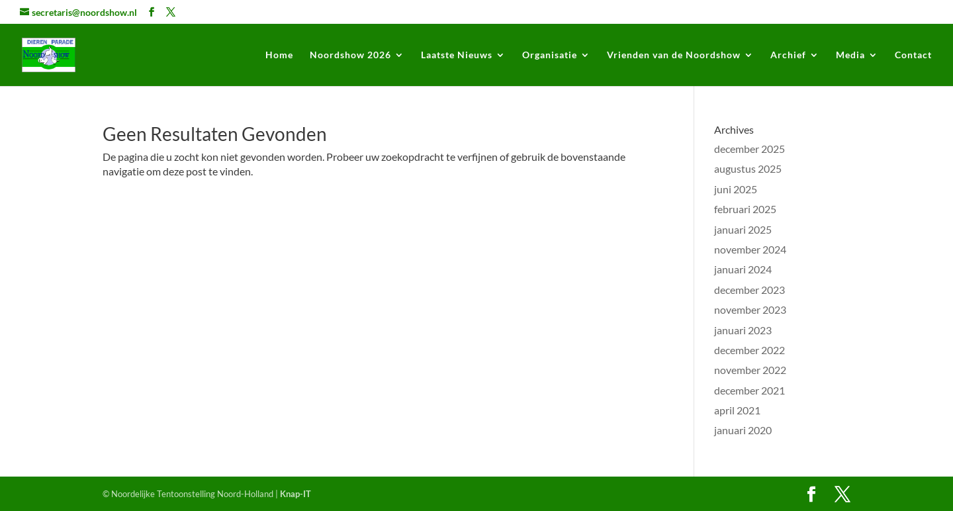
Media (850, 55)
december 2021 (749, 390)
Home (279, 55)
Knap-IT (295, 493)
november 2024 (750, 249)
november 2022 (750, 369)
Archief (788, 55)
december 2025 (749, 148)
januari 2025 (743, 229)
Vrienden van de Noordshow (674, 55)
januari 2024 (743, 269)
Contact (913, 55)
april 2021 (737, 410)
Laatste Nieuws (456, 55)
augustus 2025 (748, 168)
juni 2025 (735, 189)
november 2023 (750, 309)
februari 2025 (745, 209)
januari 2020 (743, 430)
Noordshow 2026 (350, 55)
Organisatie (549, 55)
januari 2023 (743, 330)
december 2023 (749, 289)
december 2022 (749, 350)
